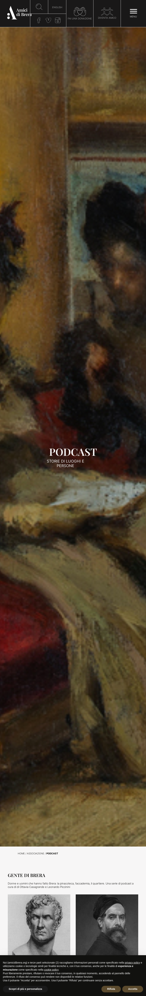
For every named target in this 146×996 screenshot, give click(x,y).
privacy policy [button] (132, 962)
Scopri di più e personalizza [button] (25, 988)
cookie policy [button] (51, 969)
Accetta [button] (132, 988)
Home (21, 853)
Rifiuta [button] (111, 988)
